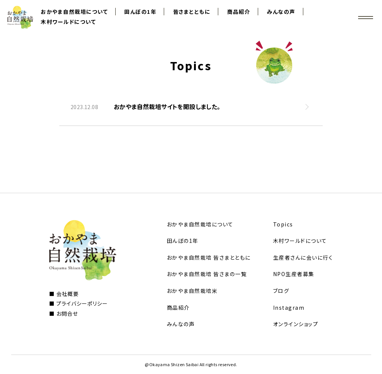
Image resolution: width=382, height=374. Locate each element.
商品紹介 (238, 11)
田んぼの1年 (140, 11)
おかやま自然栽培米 (192, 290)
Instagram (289, 307)
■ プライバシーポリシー (78, 303)
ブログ (281, 290)
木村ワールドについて (68, 21)
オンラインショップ (296, 324)
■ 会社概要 (64, 293)
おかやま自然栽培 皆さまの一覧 (207, 274)
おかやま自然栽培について (74, 11)
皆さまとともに (192, 11)
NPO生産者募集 (293, 274)
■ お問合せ (63, 313)
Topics (283, 224)
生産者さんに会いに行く (303, 257)
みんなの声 (281, 11)
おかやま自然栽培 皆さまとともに (209, 257)
